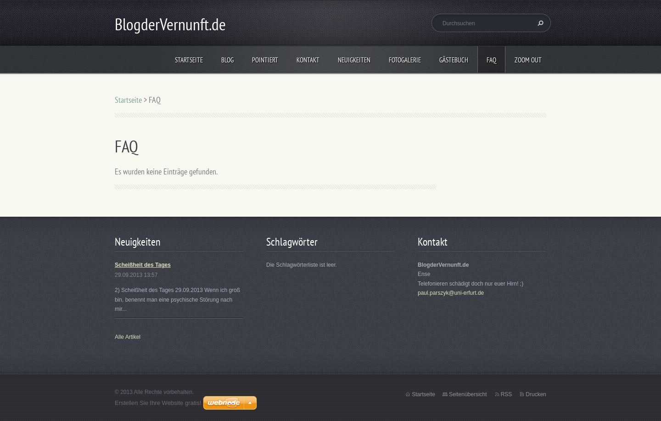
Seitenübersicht (468, 394)
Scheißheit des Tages (143, 265)
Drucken (536, 394)
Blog (227, 60)
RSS (506, 394)
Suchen (539, 23)
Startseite (189, 60)
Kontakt (308, 60)
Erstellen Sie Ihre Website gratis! (158, 402)
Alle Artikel (127, 337)
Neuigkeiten (354, 60)
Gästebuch (453, 60)
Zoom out (528, 60)
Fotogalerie (405, 60)
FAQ (491, 60)
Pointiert (265, 60)
